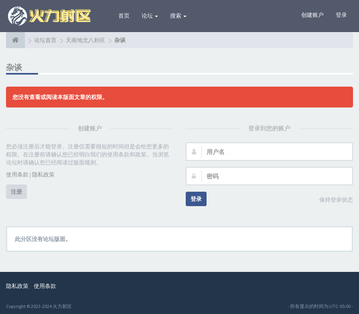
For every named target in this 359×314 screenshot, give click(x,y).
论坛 (150, 15)
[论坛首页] (15, 40)
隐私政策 (43, 174)
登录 (341, 14)
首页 (124, 15)
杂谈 (14, 67)
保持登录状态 (331, 200)
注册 (16, 191)
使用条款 (17, 174)
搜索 (178, 15)
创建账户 (312, 14)
